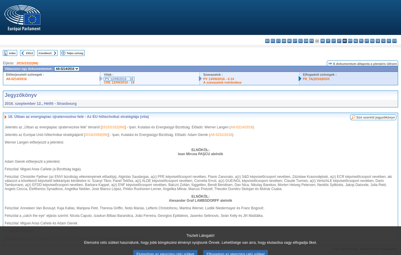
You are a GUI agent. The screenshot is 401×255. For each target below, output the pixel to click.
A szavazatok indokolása (222, 82)
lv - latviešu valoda (334, 41)
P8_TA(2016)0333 (316, 79)
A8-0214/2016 (16, 79)
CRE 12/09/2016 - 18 (119, 82)
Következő (45, 53)
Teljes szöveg (75, 53)
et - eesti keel (295, 41)
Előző (29, 53)
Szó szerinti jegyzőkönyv (376, 117)
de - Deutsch (289, 41)
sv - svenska (394, 41)
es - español (273, 41)
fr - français (311, 41)
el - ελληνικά (300, 41)
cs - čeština (278, 41)
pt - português (367, 41)
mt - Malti (350, 41)
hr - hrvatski (322, 41)
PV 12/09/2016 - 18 (119, 79)
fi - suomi (389, 41)
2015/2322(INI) (27, 63)
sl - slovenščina (383, 41)
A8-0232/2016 (221, 135)
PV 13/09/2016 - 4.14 (218, 79)
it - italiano (328, 41)
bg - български (267, 41)
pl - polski (361, 41)
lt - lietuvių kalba (339, 41)
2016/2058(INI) (96, 135)
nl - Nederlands (356, 41)
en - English (306, 41)
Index (12, 53)
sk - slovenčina (378, 41)
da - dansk (284, 41)
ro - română (372, 41)
